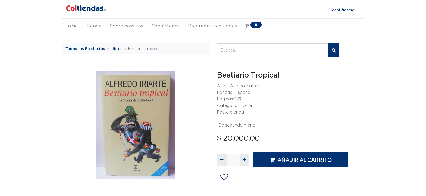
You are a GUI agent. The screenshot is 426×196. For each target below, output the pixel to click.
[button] (224, 177)
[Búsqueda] (333, 50)
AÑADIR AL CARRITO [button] (301, 160)
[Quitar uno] (222, 160)
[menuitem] (72, 26)
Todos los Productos (85, 48)
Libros (117, 48)
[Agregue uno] (244, 160)
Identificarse (342, 9)
